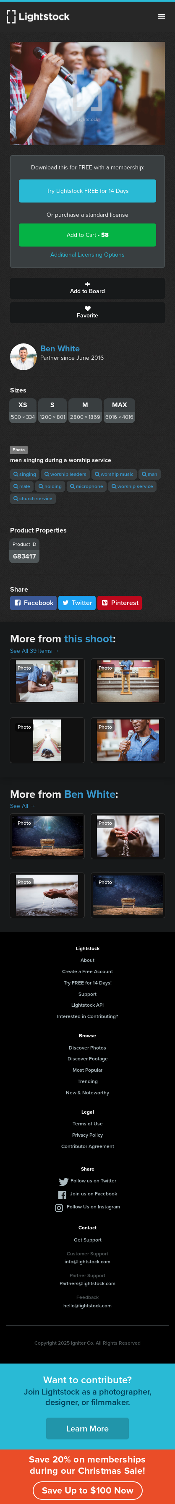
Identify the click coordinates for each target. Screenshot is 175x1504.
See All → (23, 806)
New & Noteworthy (87, 1092)
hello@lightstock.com (87, 1305)
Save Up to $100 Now (87, 1490)
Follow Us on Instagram (93, 1206)
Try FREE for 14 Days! (88, 983)
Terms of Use (88, 1123)
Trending (88, 1081)
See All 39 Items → (35, 651)
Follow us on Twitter (93, 1180)
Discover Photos (87, 1048)
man (149, 474)
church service (32, 498)
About (87, 960)
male (21, 486)
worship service (132, 486)
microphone (86, 486)
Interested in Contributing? (87, 1016)
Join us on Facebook (93, 1193)
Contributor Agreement (87, 1146)
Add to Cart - (88, 235)
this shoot (88, 639)
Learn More (87, 1428)
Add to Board (87, 288)
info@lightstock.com (87, 1261)
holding (50, 486)
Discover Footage (88, 1058)
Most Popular (87, 1070)
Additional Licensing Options (87, 254)
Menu (161, 16)
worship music (114, 474)
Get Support (88, 1240)
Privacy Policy (87, 1135)
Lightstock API (87, 1005)
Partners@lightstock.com (87, 1283)
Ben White (60, 348)
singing (24, 474)
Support (87, 994)
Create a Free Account (87, 971)
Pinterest (119, 603)
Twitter (77, 603)
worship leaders (65, 474)
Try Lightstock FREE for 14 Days (88, 191)
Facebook (33, 603)
